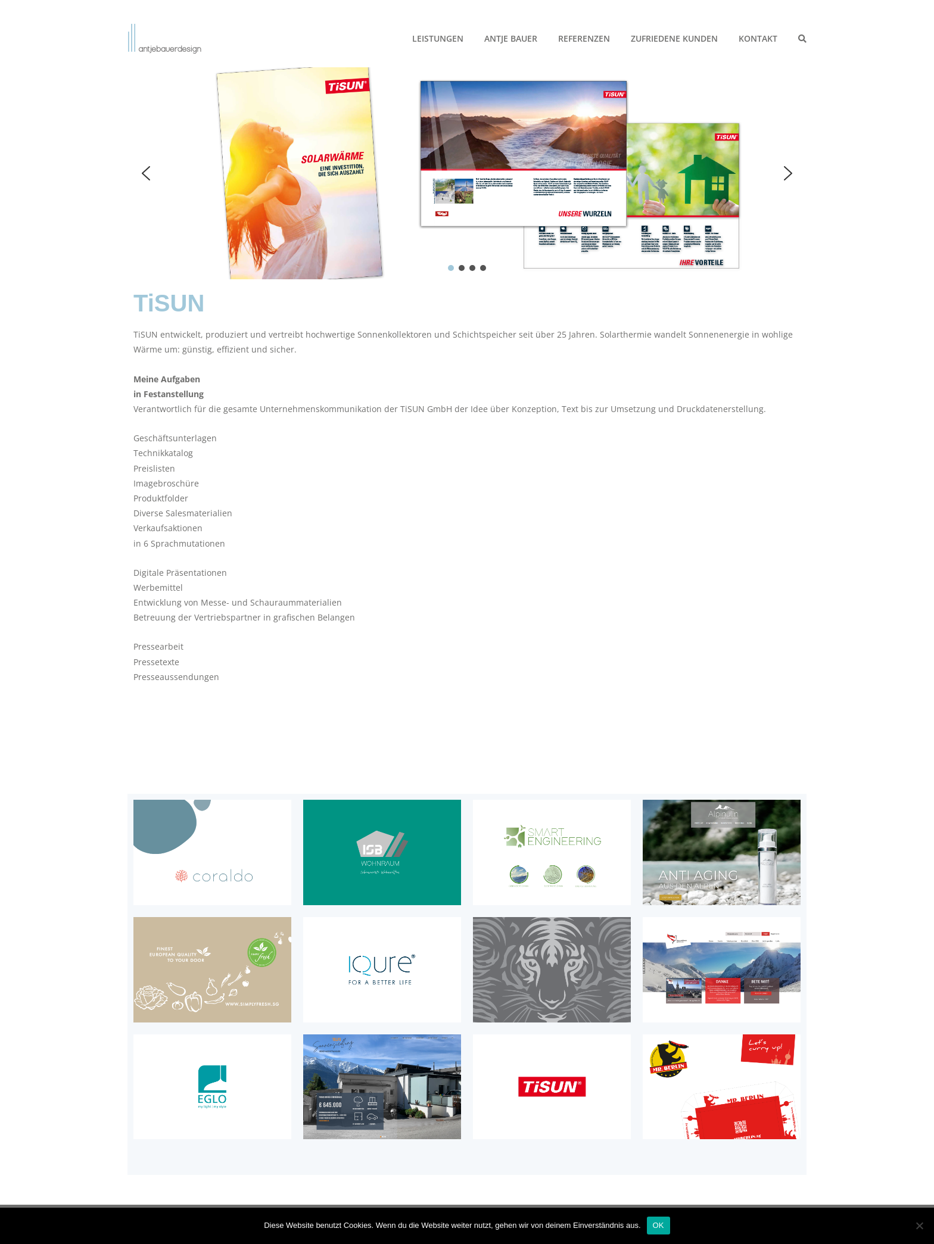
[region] (467, 173)
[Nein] (919, 1225)
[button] (145, 173)
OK (658, 1225)
